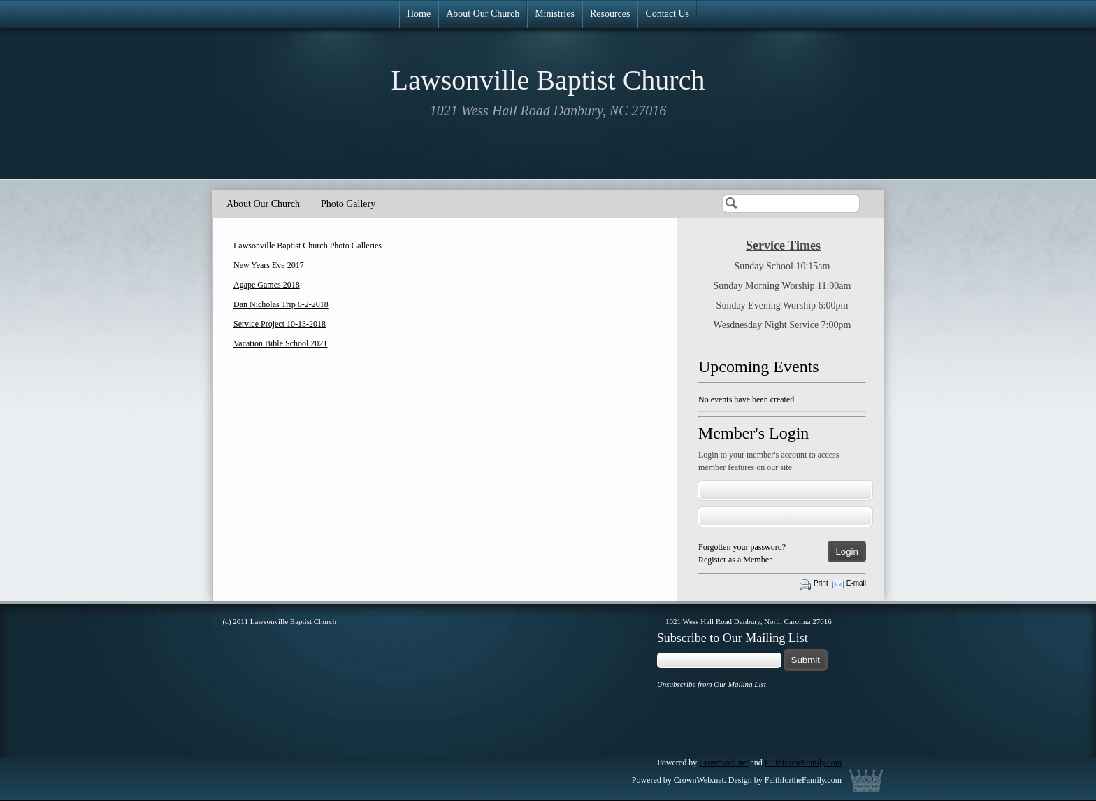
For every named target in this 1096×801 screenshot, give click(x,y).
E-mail (856, 583)
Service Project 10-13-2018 (279, 324)
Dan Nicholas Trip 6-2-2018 (281, 304)
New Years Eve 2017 (268, 265)
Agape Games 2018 (266, 285)
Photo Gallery (348, 204)
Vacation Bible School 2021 (280, 343)
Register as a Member (735, 560)
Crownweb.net (723, 762)
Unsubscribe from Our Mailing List (711, 684)
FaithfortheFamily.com (803, 762)
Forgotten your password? (742, 547)
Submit (805, 660)
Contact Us (667, 13)
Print (821, 583)
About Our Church (482, 13)
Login (846, 551)
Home (419, 13)
